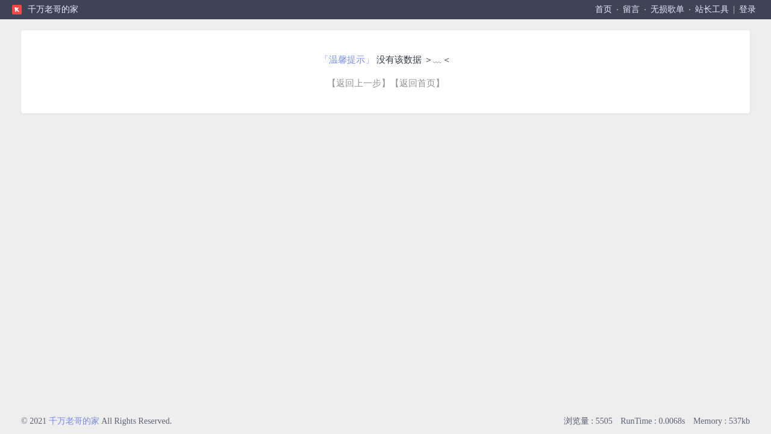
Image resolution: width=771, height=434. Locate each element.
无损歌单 (667, 9)
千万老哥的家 (53, 9)
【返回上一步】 (358, 83)
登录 (747, 9)
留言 (631, 9)
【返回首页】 (417, 83)
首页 (603, 9)
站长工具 (712, 9)
